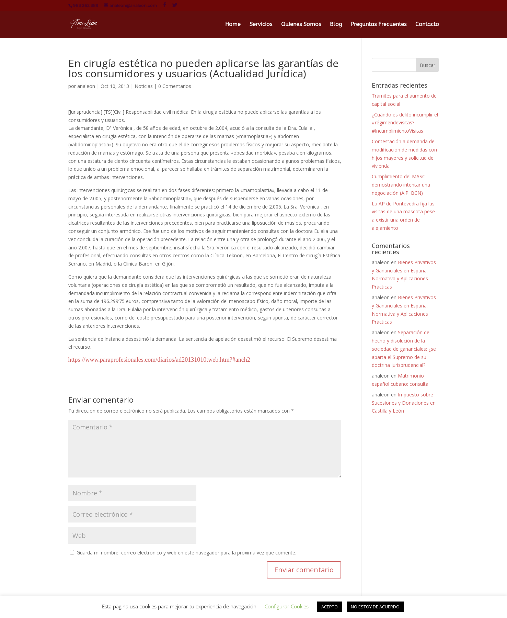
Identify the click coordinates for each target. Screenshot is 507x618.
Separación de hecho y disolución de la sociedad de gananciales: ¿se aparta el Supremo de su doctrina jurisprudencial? (404, 348)
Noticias (144, 86)
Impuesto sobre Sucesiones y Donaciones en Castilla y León (404, 402)
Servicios (261, 24)
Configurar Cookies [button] (287, 606)
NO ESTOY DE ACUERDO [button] (375, 607)
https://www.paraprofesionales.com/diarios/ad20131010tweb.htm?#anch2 (159, 359)
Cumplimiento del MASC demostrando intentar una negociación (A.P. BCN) (401, 184)
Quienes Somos (301, 24)
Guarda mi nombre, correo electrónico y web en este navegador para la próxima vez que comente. (186, 552)
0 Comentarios (174, 86)
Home (233, 24)
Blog (336, 24)
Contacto (427, 24)
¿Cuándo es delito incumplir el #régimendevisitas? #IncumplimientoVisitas (405, 122)
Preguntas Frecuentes (378, 24)
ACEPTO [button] (329, 607)
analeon (86, 86)
